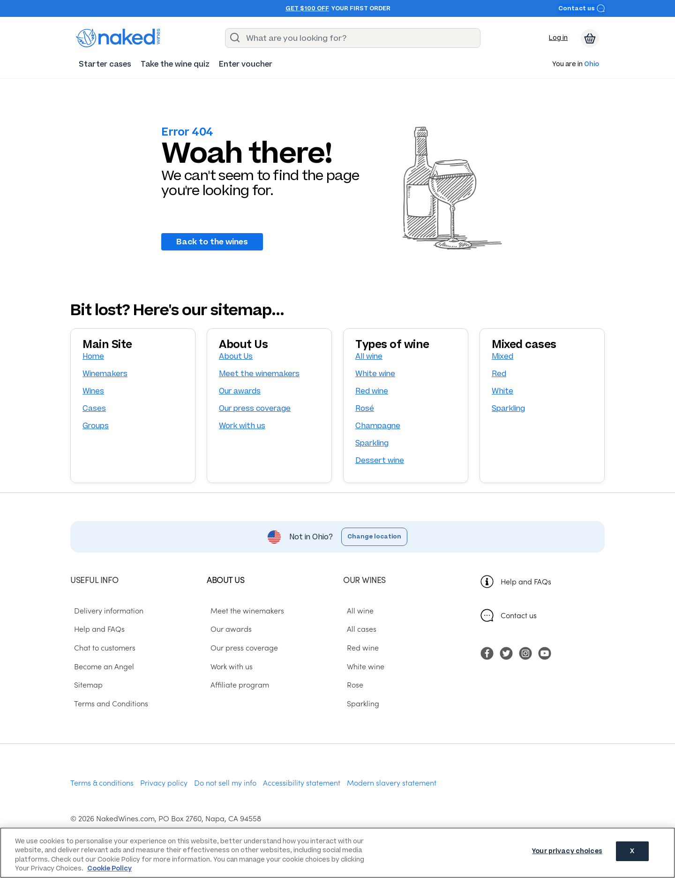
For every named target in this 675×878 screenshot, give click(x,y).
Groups (95, 425)
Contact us (581, 8)
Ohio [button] (591, 64)
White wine (375, 373)
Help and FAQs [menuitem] (95, 628)
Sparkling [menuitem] (359, 703)
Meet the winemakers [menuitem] (243, 610)
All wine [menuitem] (356, 610)
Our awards (240, 390)
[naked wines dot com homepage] (118, 38)
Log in (558, 38)
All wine (368, 356)
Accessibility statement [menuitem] (301, 782)
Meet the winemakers (259, 373)
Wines (93, 390)
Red (499, 373)
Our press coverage (255, 408)
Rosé (364, 408)
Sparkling (372, 443)
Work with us (242, 425)
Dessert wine (379, 460)
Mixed (502, 356)
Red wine (371, 390)
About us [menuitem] (225, 579)
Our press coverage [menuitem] (240, 647)
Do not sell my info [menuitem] (225, 782)
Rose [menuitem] (351, 684)
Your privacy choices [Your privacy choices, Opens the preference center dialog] (567, 852)
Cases (94, 408)
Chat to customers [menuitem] (101, 647)
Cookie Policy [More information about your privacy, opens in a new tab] (109, 868)
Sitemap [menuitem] (84, 684)
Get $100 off (307, 8)
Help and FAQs (526, 581)
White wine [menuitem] (362, 665)
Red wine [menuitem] (359, 647)
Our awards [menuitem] (227, 628)
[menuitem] (105, 64)
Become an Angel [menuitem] (100, 665)
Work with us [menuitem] (228, 665)
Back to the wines (212, 241)
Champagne (377, 425)
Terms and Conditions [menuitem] (107, 703)
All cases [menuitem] (358, 628)
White (502, 390)
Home (93, 356)
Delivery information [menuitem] (105, 610)
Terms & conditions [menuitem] (102, 782)
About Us (236, 356)
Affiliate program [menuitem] (236, 684)
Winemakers (105, 373)
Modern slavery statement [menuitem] (391, 782)
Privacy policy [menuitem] (164, 782)
